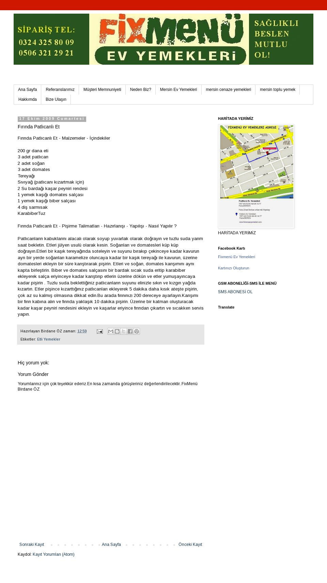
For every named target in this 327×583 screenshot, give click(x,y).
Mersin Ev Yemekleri (178, 89)
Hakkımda (27, 99)
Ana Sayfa (27, 89)
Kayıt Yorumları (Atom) (54, 554)
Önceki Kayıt (190, 544)
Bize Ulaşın (56, 99)
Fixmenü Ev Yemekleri (236, 257)
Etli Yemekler (48, 339)
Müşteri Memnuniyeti (102, 89)
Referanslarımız (60, 89)
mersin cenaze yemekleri (228, 89)
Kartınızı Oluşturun (233, 268)
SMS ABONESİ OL (235, 291)
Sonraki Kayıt (31, 544)
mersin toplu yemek (277, 89)
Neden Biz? (140, 89)
